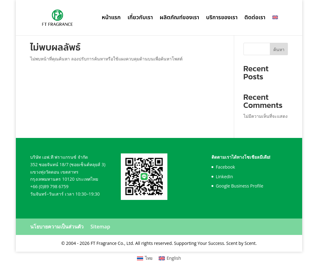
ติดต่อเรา (255, 18)
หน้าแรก (111, 18)
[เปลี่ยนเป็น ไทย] (145, 258)
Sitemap (100, 226)
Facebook (225, 167)
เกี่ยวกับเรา (140, 18)
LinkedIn (224, 176)
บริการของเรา (222, 18)
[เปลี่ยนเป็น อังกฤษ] (275, 25)
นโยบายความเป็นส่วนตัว (57, 226)
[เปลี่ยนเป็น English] (170, 258)
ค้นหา (278, 49)
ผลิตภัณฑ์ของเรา (179, 18)
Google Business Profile (239, 186)
